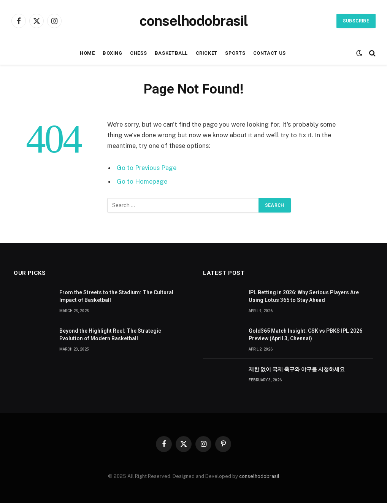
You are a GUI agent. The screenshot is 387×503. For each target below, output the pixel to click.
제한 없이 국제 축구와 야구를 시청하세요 (297, 369)
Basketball (171, 53)
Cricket (206, 53)
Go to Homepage (142, 181)
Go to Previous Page (146, 167)
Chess (138, 53)
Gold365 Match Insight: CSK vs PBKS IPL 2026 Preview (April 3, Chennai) (305, 334)
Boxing (112, 53)
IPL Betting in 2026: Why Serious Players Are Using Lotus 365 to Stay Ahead (304, 296)
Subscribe (356, 21)
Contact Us (269, 53)
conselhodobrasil (259, 476)
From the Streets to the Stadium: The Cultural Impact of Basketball (116, 296)
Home (87, 53)
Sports (235, 53)
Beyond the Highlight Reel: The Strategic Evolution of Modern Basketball (110, 334)
